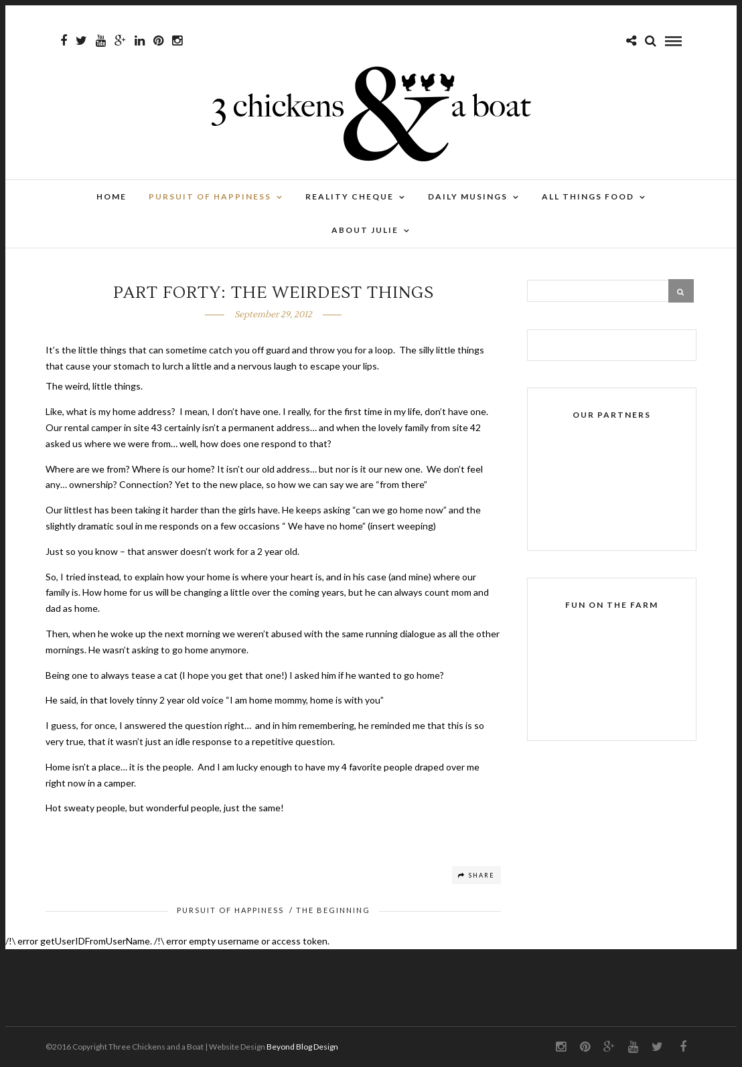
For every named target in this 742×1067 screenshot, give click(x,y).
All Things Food (588, 196)
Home (111, 196)
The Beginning (333, 910)
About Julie (364, 230)
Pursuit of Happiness (210, 196)
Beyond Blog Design (302, 1047)
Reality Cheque (349, 196)
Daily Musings (468, 196)
